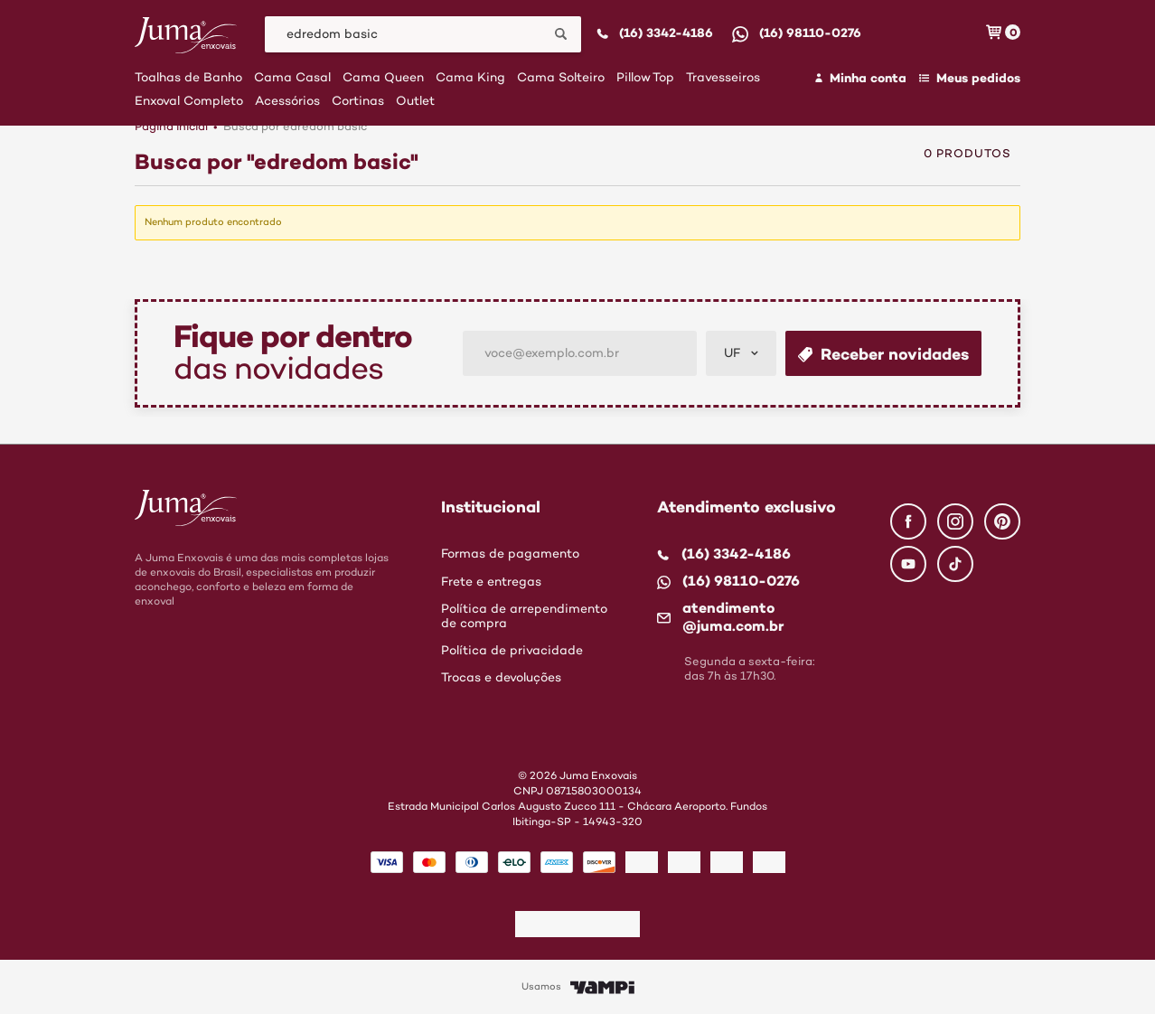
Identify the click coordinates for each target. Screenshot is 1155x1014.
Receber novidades (883, 353)
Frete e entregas (491, 582)
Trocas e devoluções (501, 677)
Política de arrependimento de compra (524, 616)
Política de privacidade (512, 650)
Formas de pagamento (510, 554)
